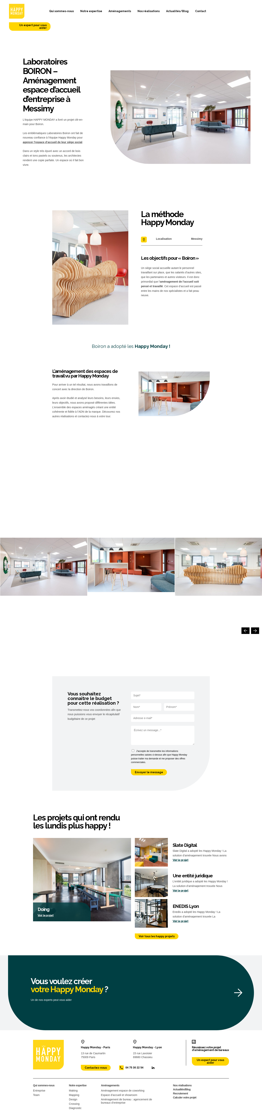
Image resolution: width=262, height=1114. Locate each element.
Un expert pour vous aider (233, 13)
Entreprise (39, 1078)
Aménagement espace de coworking (122, 1078)
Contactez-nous (96, 1055)
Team (36, 1082)
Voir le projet (45, 902)
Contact (193, 12)
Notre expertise (84, 12)
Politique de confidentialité (69, 1111)
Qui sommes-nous (54, 12)
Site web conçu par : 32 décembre (213, 1111)
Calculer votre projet (184, 1085)
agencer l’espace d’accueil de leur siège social (52, 129)
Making (73, 1078)
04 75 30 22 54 (134, 1055)
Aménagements (112, 12)
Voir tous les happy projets (157, 923)
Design (73, 1086)
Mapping (74, 1082)
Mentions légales (41, 1111)
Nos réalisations (141, 12)
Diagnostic (75, 1095)
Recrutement (180, 1080)
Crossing (74, 1091)
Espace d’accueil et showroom (119, 1082)
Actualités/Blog (170, 12)
